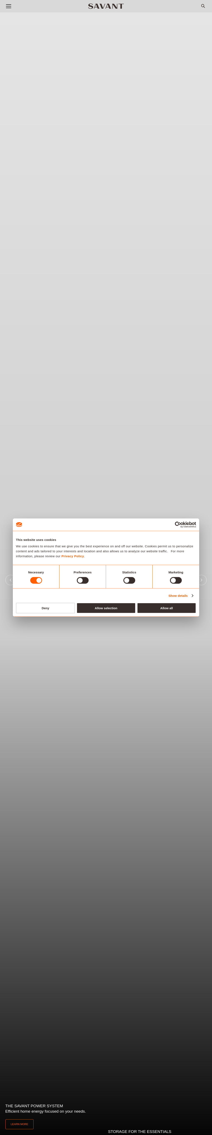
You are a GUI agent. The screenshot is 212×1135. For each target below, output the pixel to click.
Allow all (166, 608)
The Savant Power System (34, 1106)
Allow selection (106, 608)
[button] (8, 6)
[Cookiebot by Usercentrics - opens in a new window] (178, 524)
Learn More (19, 1124)
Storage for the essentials (139, 1131)
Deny (45, 608)
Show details (178, 595)
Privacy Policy (72, 556)
